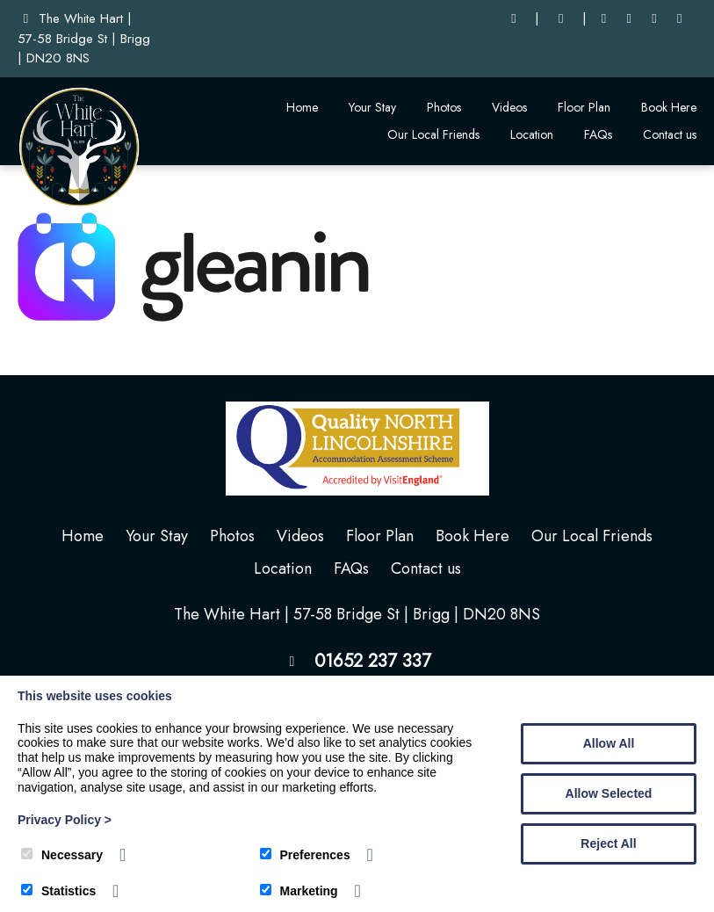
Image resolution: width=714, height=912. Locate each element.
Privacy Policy (65, 820)
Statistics (58, 891)
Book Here (668, 107)
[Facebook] (603, 19)
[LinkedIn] (629, 19)
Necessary (62, 855)
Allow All (609, 743)
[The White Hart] (79, 204)
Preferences (305, 855)
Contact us (669, 134)
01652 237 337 (372, 661)
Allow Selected (609, 793)
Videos (509, 107)
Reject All (608, 843)
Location (531, 134)
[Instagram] (679, 19)
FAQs (598, 134)
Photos (444, 107)
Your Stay (372, 107)
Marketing (299, 891)
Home (302, 107)
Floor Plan (584, 107)
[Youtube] (654, 19)
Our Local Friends (433, 134)
